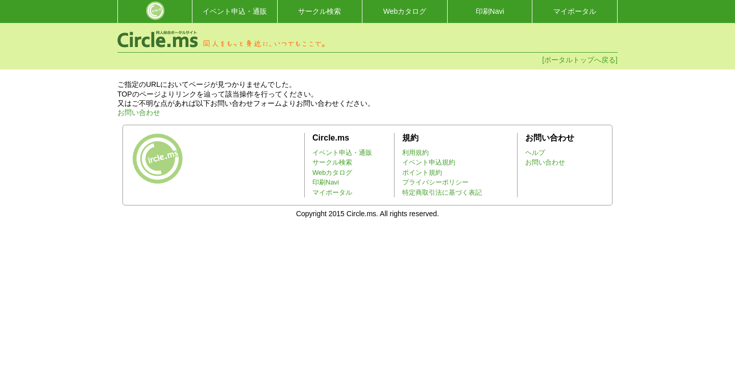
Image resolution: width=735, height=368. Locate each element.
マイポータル (574, 11)
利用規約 (415, 152)
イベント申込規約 (428, 162)
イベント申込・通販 (235, 11)
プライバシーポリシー (435, 182)
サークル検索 (319, 11)
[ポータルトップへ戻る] (580, 60)
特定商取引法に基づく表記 (442, 192)
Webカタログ (405, 11)
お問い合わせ (138, 112)
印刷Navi (490, 11)
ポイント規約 (422, 172)
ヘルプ (535, 152)
